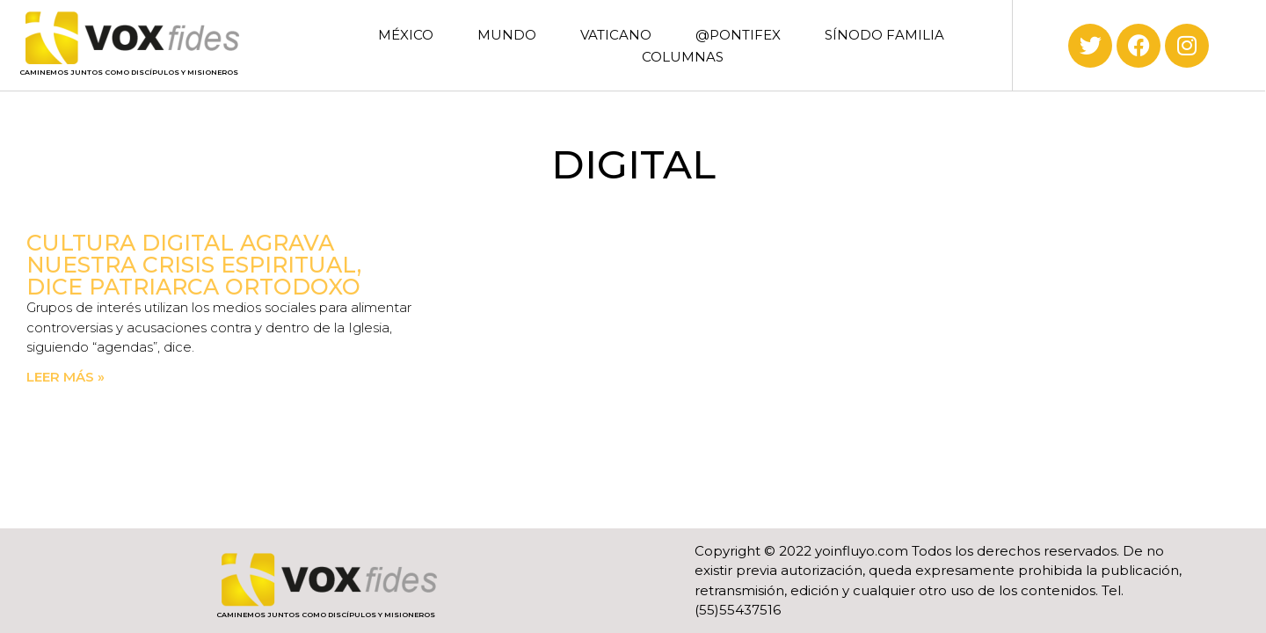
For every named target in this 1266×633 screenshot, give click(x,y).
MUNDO (506, 34)
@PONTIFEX (738, 34)
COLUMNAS (683, 56)
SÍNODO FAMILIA (884, 34)
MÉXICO (405, 34)
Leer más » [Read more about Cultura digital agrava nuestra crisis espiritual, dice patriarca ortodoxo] (65, 376)
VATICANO (615, 34)
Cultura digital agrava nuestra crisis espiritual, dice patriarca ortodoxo (193, 264)
